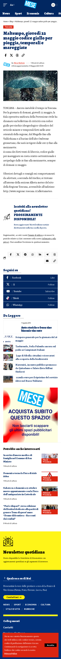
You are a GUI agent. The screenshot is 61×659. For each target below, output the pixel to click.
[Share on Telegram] (47, 254)
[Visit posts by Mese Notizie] (6, 64)
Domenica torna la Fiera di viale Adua (20, 475)
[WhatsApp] (30, 305)
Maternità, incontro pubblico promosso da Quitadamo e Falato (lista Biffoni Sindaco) (35, 368)
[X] (30, 284)
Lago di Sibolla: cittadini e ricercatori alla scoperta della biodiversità (34, 357)
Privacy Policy (10, 653)
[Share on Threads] (17, 55)
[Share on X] (11, 55)
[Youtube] (30, 291)
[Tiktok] (30, 298)
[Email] (47, 261)
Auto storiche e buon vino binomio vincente (36, 329)
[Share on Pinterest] (25, 254)
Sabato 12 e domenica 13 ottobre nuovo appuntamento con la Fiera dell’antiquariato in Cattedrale (20, 491)
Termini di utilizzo (35, 235)
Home (5, 21)
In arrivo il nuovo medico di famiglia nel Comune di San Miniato (17, 458)
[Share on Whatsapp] (32, 254)
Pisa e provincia (47, 461)
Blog (11, 21)
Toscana (8, 27)
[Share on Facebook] (5, 55)
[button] (51, 645)
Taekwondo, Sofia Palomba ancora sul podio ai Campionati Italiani (35, 348)
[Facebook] (30, 278)
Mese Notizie (19, 63)
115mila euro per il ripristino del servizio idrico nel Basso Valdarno (36, 379)
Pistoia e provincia (47, 479)
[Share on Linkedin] (40, 254)
